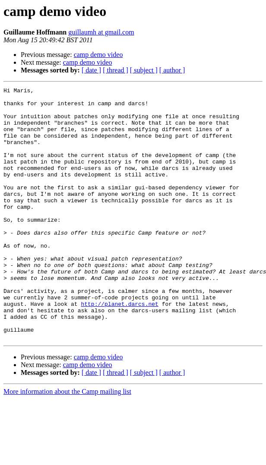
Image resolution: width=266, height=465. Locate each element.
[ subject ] (144, 70)
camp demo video (98, 54)
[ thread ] (115, 70)
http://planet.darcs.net (119, 348)
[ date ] (91, 70)
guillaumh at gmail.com (101, 32)
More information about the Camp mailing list (67, 442)
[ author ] (172, 70)
